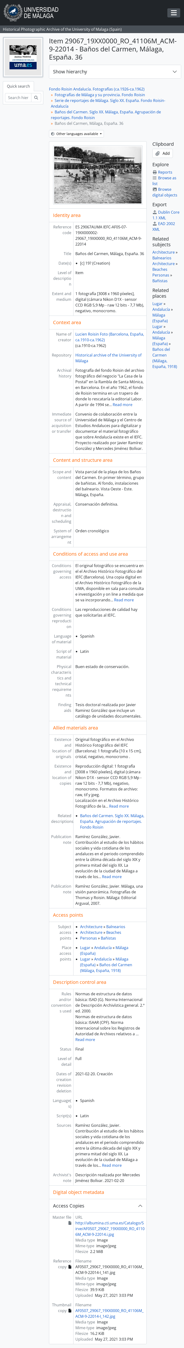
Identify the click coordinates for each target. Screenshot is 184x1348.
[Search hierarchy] (18, 97)
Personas (88, 938)
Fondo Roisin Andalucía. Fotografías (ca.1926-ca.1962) (97, 89)
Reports (162, 172)
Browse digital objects (164, 192)
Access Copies (68, 1205)
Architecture (91, 926)
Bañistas (108, 938)
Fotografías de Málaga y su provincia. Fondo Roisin (100, 94)
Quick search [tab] (18, 86)
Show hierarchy (70, 71)
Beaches (113, 932)
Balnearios (115, 926)
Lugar (85, 947)
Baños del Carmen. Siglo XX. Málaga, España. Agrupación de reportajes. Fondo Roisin (112, 821)
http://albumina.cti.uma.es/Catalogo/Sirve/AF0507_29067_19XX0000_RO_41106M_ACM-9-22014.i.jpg (110, 1228)
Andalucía (103, 947)
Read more (122, 404)
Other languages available (75, 133)
